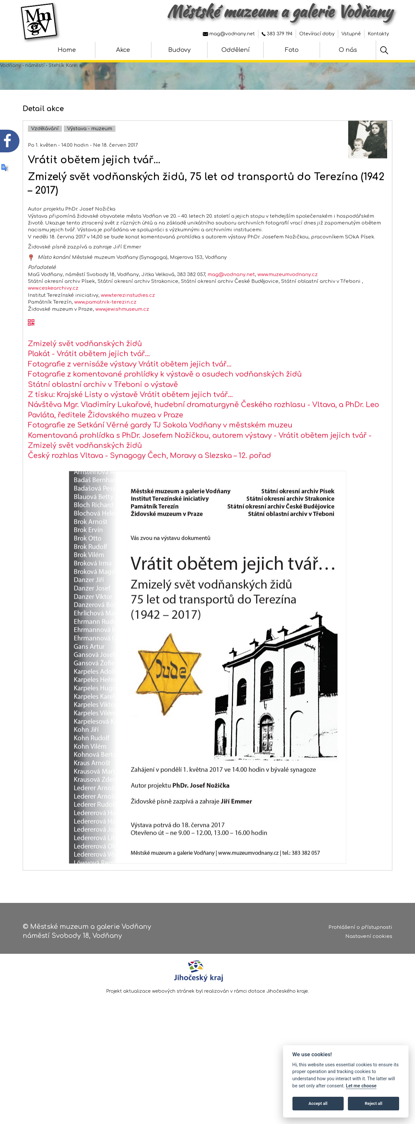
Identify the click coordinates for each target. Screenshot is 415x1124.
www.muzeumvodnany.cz (287, 298)
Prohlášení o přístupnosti (360, 928)
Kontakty (378, 33)
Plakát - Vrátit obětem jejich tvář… (89, 377)
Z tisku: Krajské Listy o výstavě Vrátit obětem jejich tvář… (130, 418)
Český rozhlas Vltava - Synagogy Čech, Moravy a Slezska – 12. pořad (149, 479)
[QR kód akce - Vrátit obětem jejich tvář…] (31, 346)
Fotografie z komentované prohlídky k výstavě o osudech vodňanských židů (165, 398)
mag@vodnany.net (229, 33)
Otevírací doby (317, 33)
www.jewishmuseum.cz (122, 332)
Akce (123, 50)
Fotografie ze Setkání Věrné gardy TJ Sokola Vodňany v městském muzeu (160, 449)
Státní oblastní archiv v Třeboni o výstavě (103, 408)
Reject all (373, 1103)
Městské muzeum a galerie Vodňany (279, 11)
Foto (292, 50)
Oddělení (235, 50)
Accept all (318, 1103)
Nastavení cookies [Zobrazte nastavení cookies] (368, 938)
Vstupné (351, 33)
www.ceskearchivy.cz (53, 311)
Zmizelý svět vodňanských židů (85, 367)
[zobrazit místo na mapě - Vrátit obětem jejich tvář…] (31, 280)
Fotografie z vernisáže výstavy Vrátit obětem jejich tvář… (130, 387)
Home (67, 50)
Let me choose (361, 1086)
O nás (348, 50)
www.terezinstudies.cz (128, 318)
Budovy (179, 50)
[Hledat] (384, 50)
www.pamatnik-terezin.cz (105, 325)
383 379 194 (277, 33)
